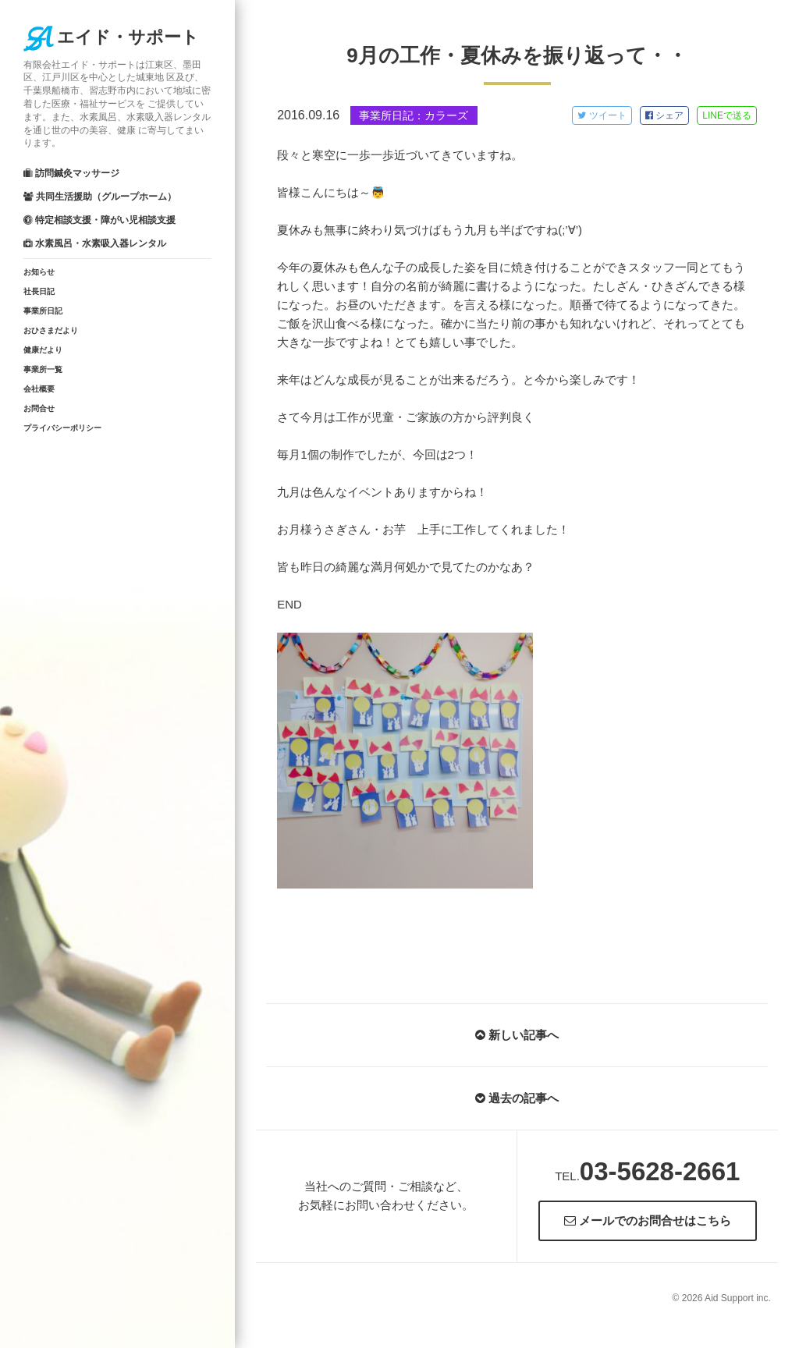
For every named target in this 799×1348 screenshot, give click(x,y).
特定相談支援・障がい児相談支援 (99, 220)
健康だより (42, 350)
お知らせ (39, 272)
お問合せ (39, 408)
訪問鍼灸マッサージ (71, 173)
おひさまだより (50, 330)
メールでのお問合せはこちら (647, 1220)
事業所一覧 (42, 369)
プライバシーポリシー (62, 428)
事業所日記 (42, 311)
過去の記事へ (517, 1098)
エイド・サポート (111, 37)
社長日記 (39, 291)
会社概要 (39, 389)
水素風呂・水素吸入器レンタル (94, 243)
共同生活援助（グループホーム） (99, 196)
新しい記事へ (517, 1034)
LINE (726, 115)
